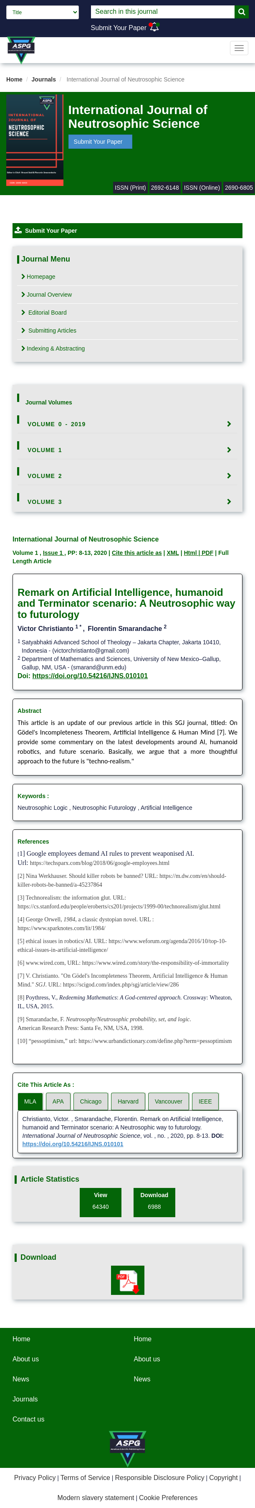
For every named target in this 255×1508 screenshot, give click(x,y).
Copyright (223, 1477)
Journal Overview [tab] (46, 294)
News (21, 1379)
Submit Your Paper (118, 27)
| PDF (205, 552)
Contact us (28, 1419)
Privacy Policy (35, 1477)
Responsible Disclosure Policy (159, 1477)
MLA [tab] (30, 1101)
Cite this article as (137, 552)
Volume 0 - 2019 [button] (57, 424)
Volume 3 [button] (45, 501)
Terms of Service (85, 1477)
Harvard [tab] (128, 1101)
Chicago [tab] (90, 1101)
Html (191, 552)
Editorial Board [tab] (44, 312)
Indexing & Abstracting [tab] (53, 348)
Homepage (38, 276)
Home (14, 79)
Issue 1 (53, 552)
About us (26, 1359)
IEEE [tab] (205, 1101)
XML (173, 552)
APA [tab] (58, 1101)
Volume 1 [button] (45, 450)
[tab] (127, 424)
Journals (44, 79)
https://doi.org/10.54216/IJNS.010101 (90, 675)
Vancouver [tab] (168, 1101)
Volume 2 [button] (45, 476)
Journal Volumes (48, 402)
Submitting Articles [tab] (48, 330)
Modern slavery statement (95, 1497)
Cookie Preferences (168, 1497)
